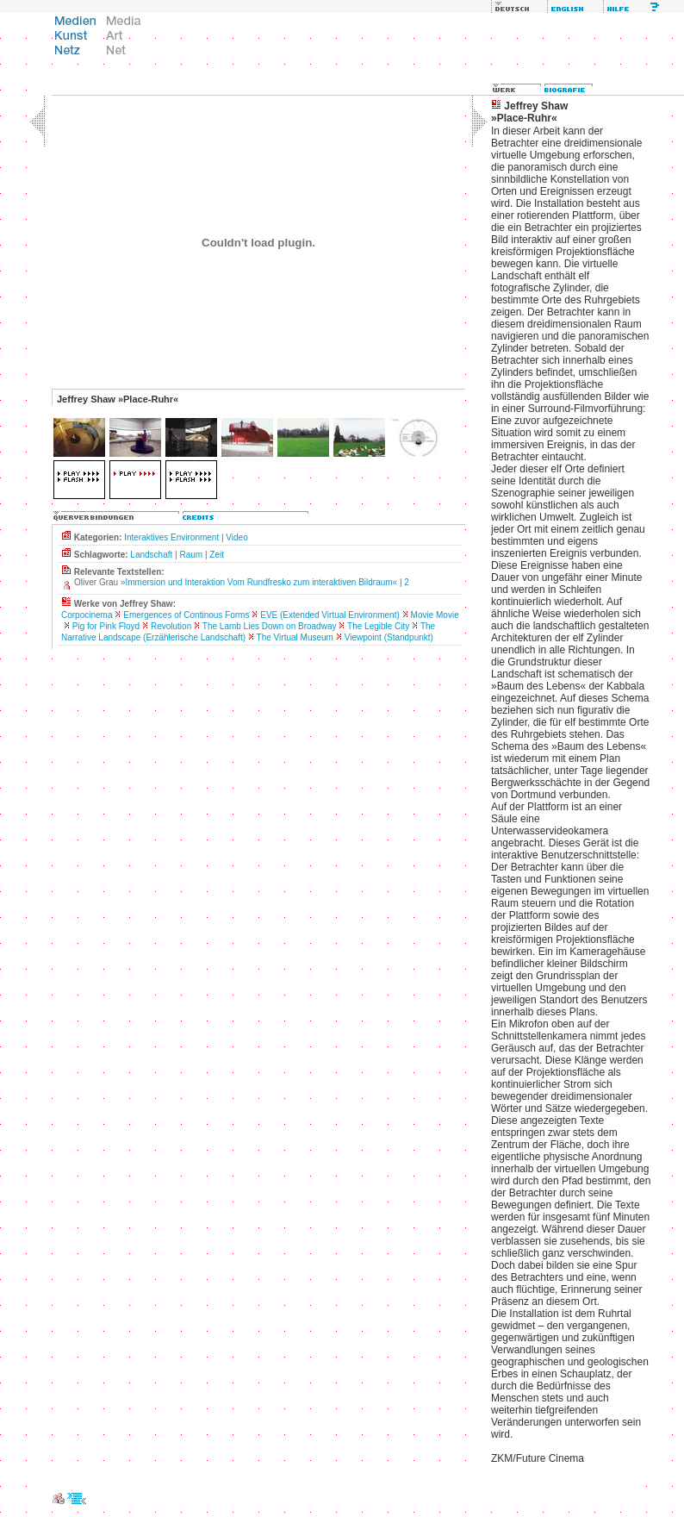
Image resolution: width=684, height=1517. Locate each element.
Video (236, 537)
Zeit (216, 554)
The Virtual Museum (295, 637)
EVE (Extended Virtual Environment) (330, 615)
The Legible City (378, 626)
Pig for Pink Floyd (106, 626)
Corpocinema (86, 615)
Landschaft (151, 554)
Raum (190, 554)
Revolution (171, 626)
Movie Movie (435, 615)
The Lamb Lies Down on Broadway (269, 626)
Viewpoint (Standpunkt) (389, 637)
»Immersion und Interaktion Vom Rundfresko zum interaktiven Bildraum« (259, 582)
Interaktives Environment (171, 537)
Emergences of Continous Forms (186, 615)
